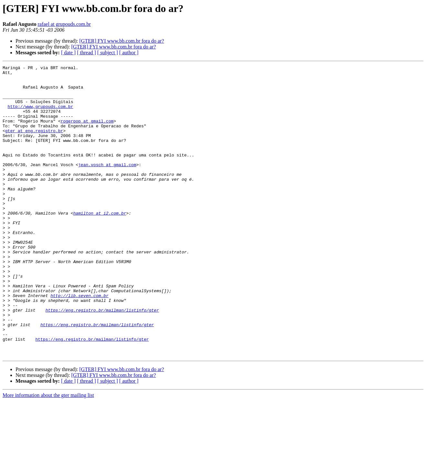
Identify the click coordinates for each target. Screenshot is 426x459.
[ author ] (129, 52)
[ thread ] (86, 52)
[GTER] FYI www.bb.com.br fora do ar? (121, 41)
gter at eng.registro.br (34, 144)
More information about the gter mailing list (48, 453)
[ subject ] (107, 52)
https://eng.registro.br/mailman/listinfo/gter (102, 359)
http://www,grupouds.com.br (40, 115)
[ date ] (68, 52)
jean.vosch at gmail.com (107, 185)
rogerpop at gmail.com (86, 132)
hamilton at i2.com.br (99, 243)
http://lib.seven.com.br (79, 342)
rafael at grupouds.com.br (64, 24)
